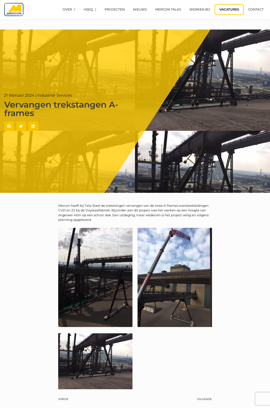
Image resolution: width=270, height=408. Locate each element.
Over (69, 9)
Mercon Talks (168, 9)
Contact (256, 9)
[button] (9, 126)
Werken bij (199, 9)
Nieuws (140, 9)
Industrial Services (54, 95)
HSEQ (90, 9)
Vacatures (229, 9)
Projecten (115, 9)
